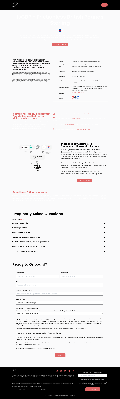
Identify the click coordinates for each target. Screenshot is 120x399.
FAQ (22, 219)
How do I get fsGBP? (19, 228)
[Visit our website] (73, 371)
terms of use (43, 348)
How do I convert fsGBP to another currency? (28, 246)
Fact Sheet (75, 92)
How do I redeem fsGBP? (21, 232)
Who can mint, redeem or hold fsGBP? (26, 237)
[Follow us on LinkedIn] (57, 371)
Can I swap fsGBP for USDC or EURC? (25, 251)
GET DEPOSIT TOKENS (60, 44)
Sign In (104, 5)
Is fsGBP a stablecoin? (20, 223)
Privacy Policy (36, 344)
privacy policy (52, 348)
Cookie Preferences (65, 389)
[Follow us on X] (61, 371)
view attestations (84, 180)
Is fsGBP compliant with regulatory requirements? (30, 242)
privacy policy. (39, 386)
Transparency (94, 5)
